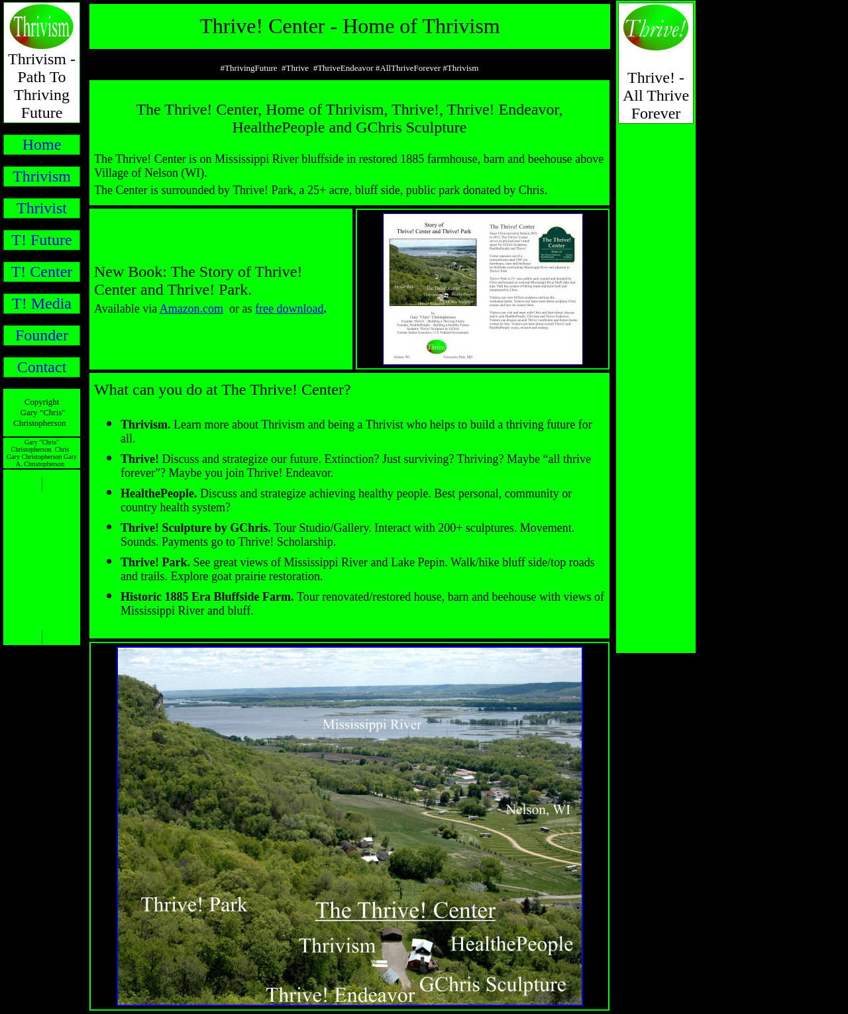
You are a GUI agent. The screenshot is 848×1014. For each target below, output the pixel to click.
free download (289, 308)
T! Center (42, 271)
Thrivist (42, 208)
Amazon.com (191, 308)
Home (42, 144)
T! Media (42, 303)
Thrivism (42, 176)
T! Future (41, 239)
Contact (42, 367)
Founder (41, 335)
